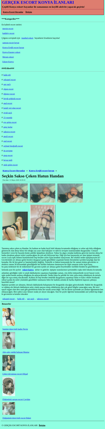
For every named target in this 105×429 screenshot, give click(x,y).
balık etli (20, 299)
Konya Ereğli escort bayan (41, 170)
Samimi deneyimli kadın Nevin (15, 329)
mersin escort (7, 29)
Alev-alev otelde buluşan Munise (15, 352)
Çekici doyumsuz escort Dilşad (15, 374)
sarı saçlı (30, 299)
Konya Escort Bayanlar (13, 12)
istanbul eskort (27, 38)
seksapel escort (8, 299)
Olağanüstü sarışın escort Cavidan (16, 399)
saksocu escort (43, 299)
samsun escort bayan (10, 43)
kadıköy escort (8, 33)
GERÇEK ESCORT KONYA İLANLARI (38, 2)
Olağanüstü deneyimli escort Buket (16, 418)
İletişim (28, 12)
